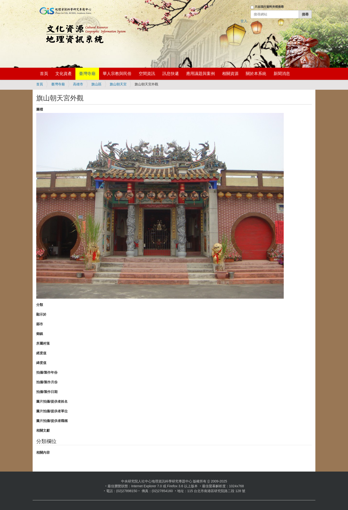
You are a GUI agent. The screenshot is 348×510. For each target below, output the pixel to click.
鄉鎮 (39, 334)
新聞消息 (282, 73)
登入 (243, 21)
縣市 (39, 324)
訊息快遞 (170, 73)
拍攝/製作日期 (47, 392)
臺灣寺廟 (87, 73)
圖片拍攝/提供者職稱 (52, 421)
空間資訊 (147, 73)
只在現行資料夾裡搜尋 (269, 6)
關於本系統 (256, 73)
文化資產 (63, 73)
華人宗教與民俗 (117, 73)
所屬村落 (43, 343)
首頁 (44, 73)
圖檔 (39, 109)
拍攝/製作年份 (47, 372)
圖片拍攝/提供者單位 (52, 411)
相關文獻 (43, 430)
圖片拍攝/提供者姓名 (52, 401)
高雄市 (78, 84)
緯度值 (41, 363)
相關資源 (230, 73)
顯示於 (41, 314)
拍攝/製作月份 (47, 382)
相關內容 (43, 452)
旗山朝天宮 (118, 84)
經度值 (41, 353)
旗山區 (96, 84)
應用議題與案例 (200, 73)
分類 (39, 305)
